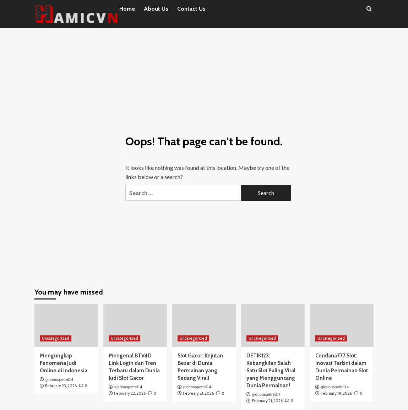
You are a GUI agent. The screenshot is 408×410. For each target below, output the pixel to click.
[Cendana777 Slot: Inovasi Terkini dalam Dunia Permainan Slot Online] (342, 325)
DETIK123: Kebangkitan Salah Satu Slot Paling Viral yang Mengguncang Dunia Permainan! (270, 370)
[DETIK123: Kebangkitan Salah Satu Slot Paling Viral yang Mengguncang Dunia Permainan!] (273, 325)
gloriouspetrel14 (59, 379)
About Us (156, 8)
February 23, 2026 (61, 385)
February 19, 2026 (336, 393)
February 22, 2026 (130, 393)
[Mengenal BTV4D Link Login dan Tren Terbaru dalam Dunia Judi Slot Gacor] (135, 325)
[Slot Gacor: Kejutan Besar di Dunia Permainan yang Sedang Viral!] (204, 325)
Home (127, 8)
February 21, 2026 (198, 393)
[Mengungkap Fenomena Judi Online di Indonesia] (66, 325)
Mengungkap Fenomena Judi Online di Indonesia (63, 363)
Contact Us (191, 8)
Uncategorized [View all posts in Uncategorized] (55, 338)
